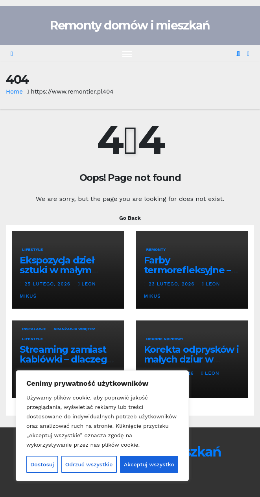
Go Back (130, 218)
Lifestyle (32, 249)
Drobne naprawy (165, 339)
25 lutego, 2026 (48, 284)
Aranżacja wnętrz (74, 329)
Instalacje (34, 329)
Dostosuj (42, 464)
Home (14, 91)
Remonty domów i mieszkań (130, 25)
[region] (102, 425)
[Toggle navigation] (127, 53)
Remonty (156, 249)
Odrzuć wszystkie (89, 464)
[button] (238, 53)
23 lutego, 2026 (173, 284)
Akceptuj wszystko (149, 464)
